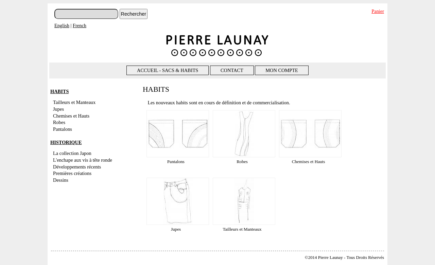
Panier (377, 11)
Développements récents (77, 167)
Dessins (60, 180)
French (79, 25)
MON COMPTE (281, 70)
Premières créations (72, 173)
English (61, 25)
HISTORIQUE (66, 142)
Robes (59, 122)
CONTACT (232, 70)
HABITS (59, 91)
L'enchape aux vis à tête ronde (82, 160)
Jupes (58, 109)
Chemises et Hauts (71, 116)
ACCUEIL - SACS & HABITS (167, 70)
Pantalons (62, 129)
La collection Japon (72, 153)
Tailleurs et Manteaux (74, 102)
